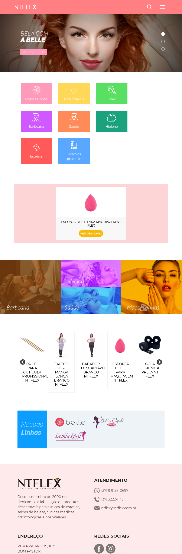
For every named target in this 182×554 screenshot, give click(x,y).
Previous (23, 335)
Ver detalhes (91, 206)
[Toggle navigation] (160, 6)
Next (159, 335)
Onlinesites (149, 542)
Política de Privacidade (91, 547)
